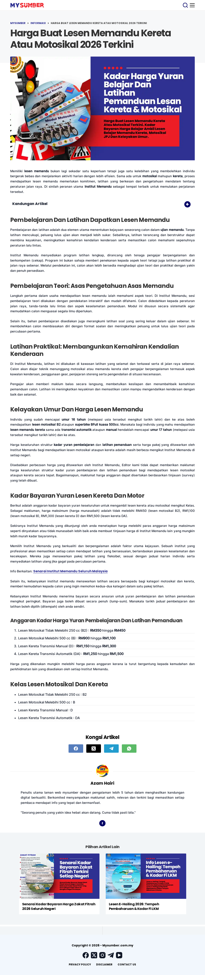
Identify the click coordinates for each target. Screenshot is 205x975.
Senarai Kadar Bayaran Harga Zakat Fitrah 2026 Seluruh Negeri (58, 906)
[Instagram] (102, 955)
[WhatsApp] (129, 748)
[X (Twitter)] (93, 748)
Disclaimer (104, 964)
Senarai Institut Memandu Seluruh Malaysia (70, 571)
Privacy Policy (80, 964)
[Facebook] (76, 748)
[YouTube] (119, 955)
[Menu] (192, 5)
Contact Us (127, 964)
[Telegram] (111, 748)
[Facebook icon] (102, 823)
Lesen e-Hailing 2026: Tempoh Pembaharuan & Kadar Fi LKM (134, 906)
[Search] (185, 5)
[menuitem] (80, 964)
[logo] (27, 5)
